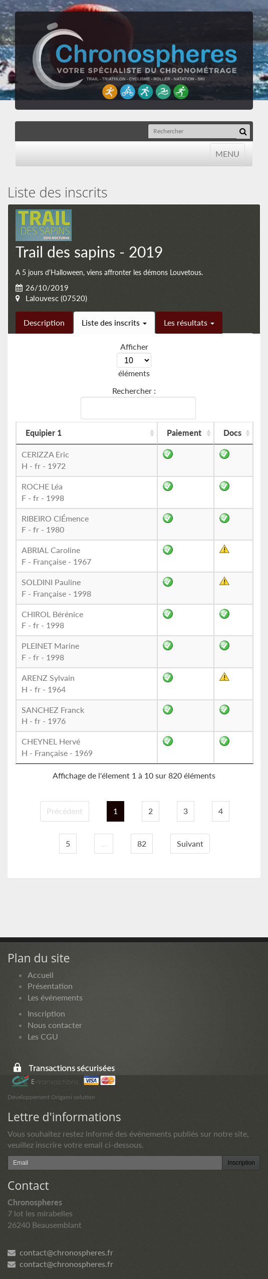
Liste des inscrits (114, 322)
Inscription (46, 1013)
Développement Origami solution (51, 1097)
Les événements (55, 997)
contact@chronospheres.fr (60, 1252)
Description (44, 322)
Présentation (50, 985)
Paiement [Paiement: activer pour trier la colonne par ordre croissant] (184, 432)
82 (141, 843)
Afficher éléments (134, 360)
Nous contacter (55, 1025)
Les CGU (43, 1036)
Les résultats (189, 322)
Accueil (41, 974)
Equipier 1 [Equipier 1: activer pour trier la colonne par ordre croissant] (44, 432)
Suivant (190, 843)
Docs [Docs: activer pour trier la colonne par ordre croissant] (232, 432)
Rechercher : (136, 402)
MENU (227, 153)
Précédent (65, 811)
